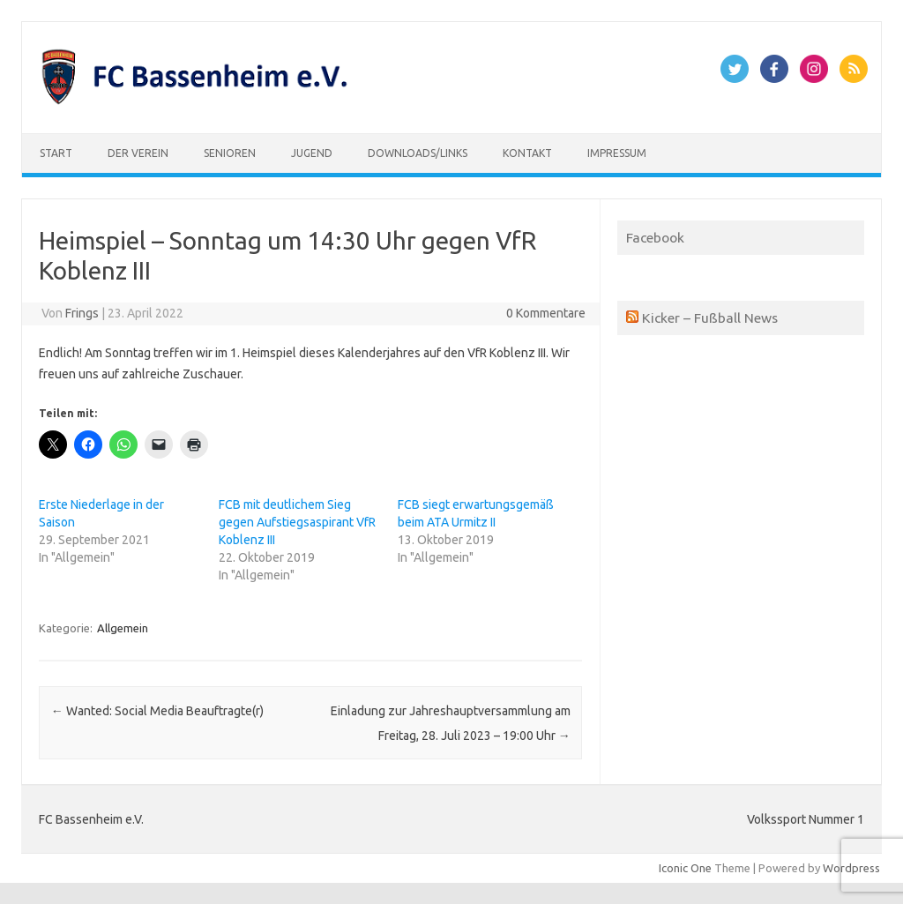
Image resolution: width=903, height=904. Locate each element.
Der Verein (138, 153)
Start (56, 153)
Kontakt (527, 153)
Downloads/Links (417, 153)
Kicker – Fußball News (710, 317)
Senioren (230, 153)
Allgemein (122, 628)
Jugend (311, 153)
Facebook (655, 237)
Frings (82, 313)
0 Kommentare (546, 313)
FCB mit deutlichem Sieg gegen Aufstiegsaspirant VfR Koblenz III (297, 522)
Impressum (616, 153)
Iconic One (685, 868)
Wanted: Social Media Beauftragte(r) (157, 711)
